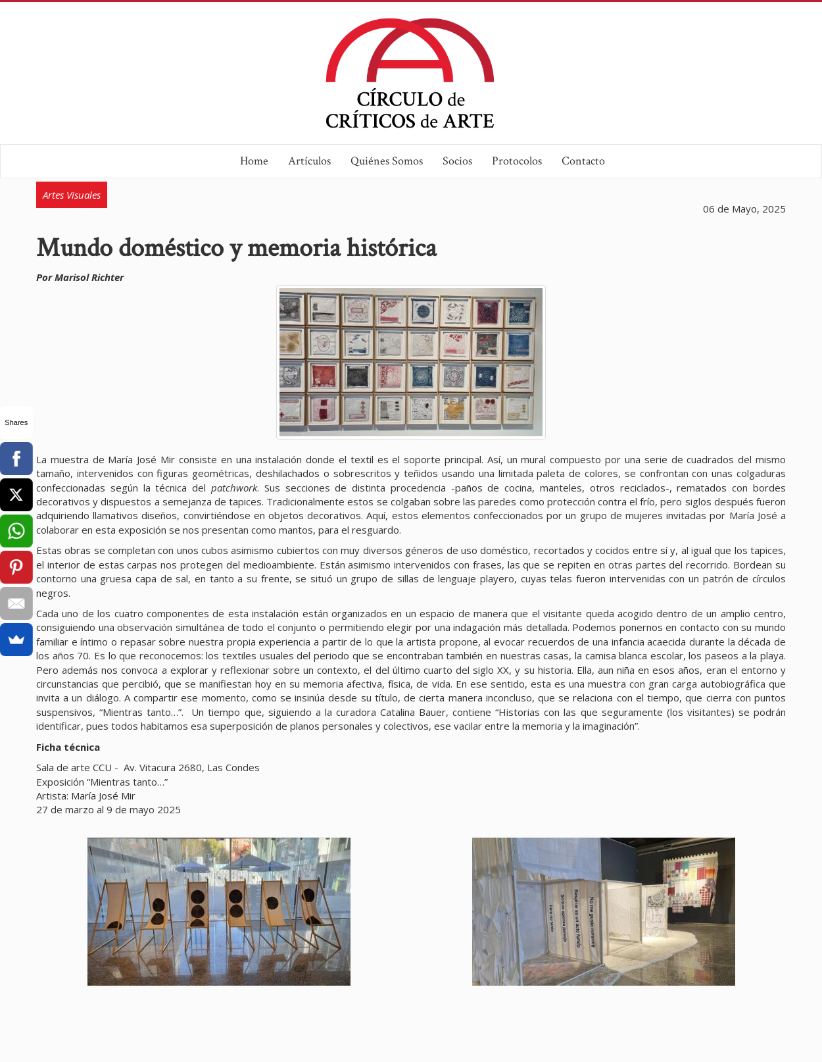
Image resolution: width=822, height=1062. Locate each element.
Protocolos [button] (517, 160)
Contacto (583, 160)
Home (254, 160)
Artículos (309, 160)
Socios (457, 160)
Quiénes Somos (387, 160)
